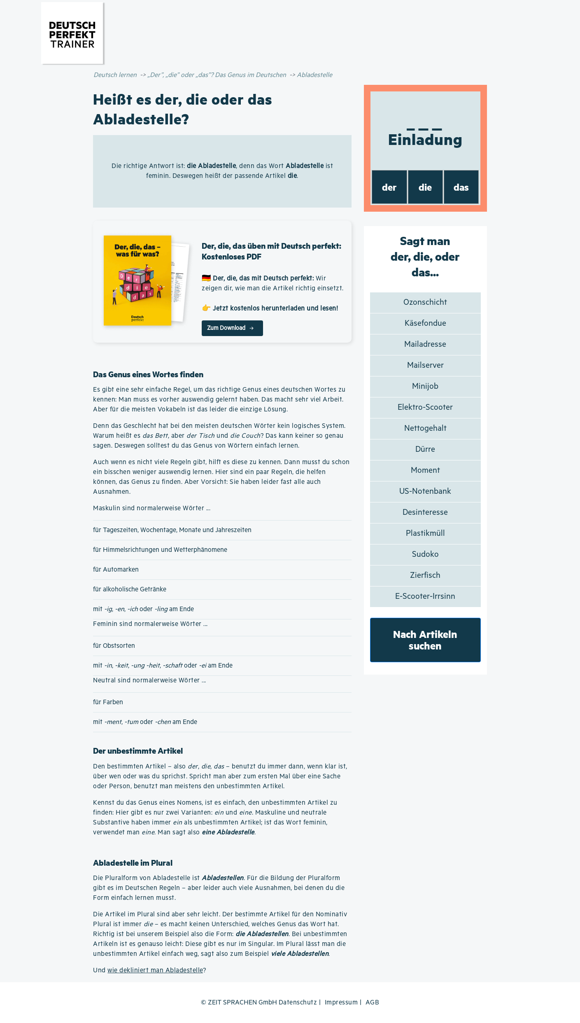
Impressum (341, 1003)
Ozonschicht (425, 302)
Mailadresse (425, 344)
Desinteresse (425, 512)
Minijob (425, 386)
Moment (425, 470)
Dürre (425, 449)
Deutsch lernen (115, 75)
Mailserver (425, 365)
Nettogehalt (425, 428)
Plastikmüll (425, 533)
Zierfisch (425, 575)
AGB (373, 1003)
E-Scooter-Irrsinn (425, 596)
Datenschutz (298, 1003)
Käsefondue (425, 323)
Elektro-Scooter (425, 407)
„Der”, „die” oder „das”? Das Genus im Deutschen (216, 75)
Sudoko (425, 554)
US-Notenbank (425, 491)
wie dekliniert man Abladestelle (155, 970)
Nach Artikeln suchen (425, 639)
